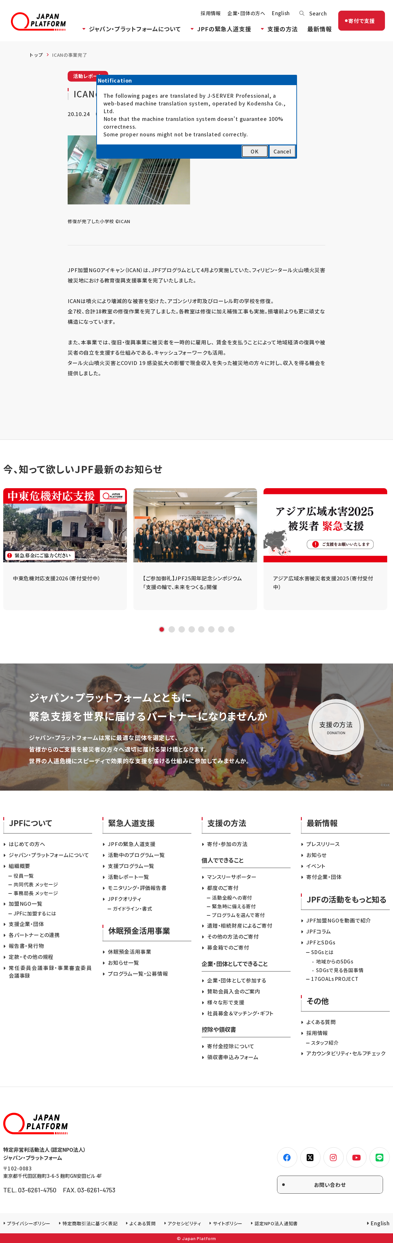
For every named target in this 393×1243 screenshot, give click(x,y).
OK (255, 151)
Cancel (282, 151)
